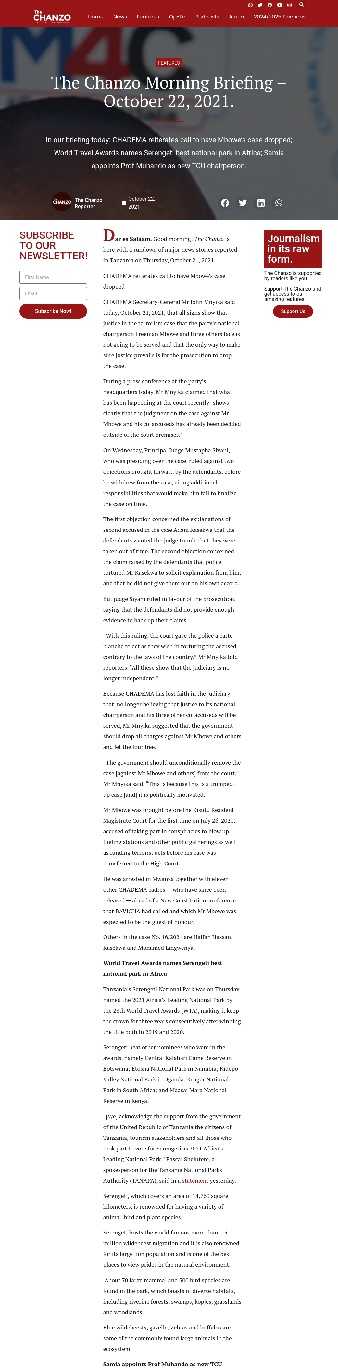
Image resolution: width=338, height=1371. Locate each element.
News (120, 16)
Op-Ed (177, 16)
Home (96, 16)
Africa (236, 16)
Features (148, 16)
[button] (301, 5)
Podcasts (207, 16)
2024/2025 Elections (280, 16)
